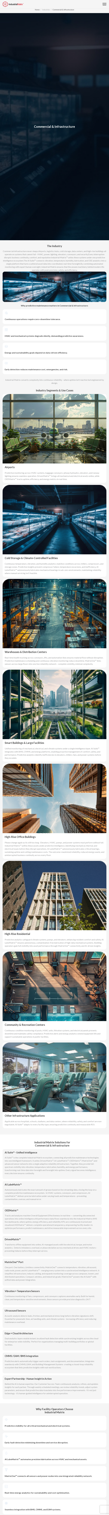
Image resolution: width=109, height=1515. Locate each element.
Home (37, 10)
